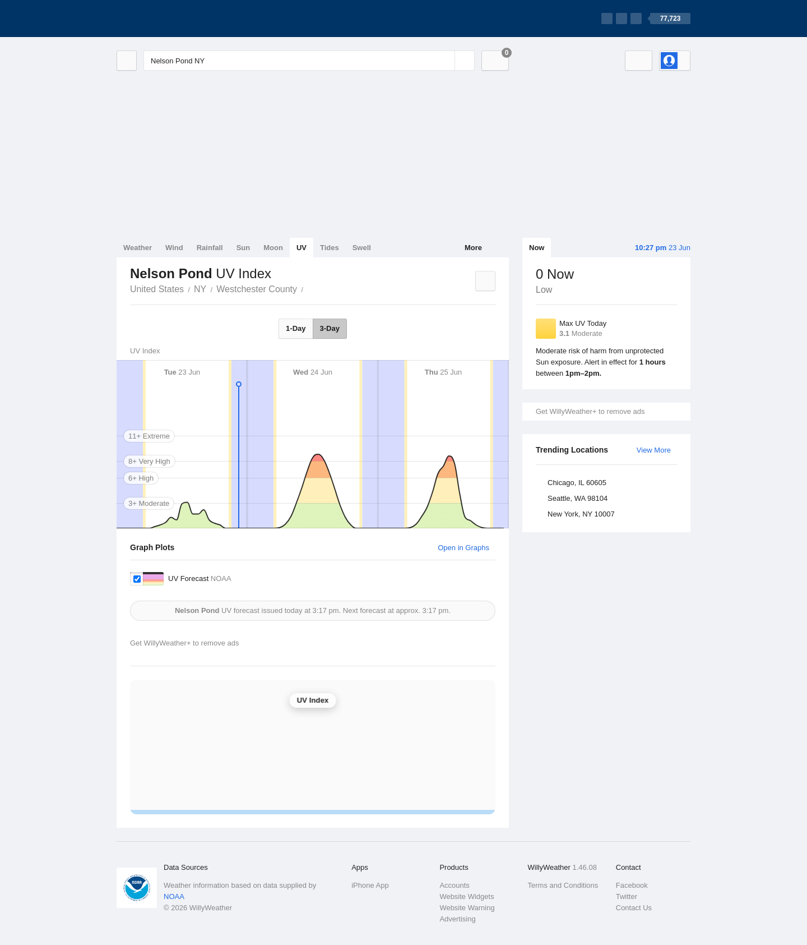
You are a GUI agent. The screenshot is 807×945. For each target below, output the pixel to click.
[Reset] (444, 60)
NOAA (174, 896)
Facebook (632, 885)
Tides (329, 247)
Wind (174, 247)
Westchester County (256, 289)
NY (200, 289)
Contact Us (634, 907)
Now (536, 247)
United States (157, 289)
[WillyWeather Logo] (169, 18)
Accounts (454, 885)
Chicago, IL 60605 (577, 482)
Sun (243, 247)
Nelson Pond (309, 288)
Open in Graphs (463, 547)
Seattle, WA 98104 (577, 498)
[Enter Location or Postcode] (309, 60)
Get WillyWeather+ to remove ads (590, 411)
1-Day (295, 328)
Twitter (626, 896)
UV (301, 247)
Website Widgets (466, 896)
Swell (362, 247)
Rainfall (210, 247)
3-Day (330, 328)
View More (654, 450)
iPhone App (370, 885)
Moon (273, 247)
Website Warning (466, 907)
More (473, 247)
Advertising (457, 919)
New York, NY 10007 (581, 514)
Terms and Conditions (563, 885)
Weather (137, 247)
